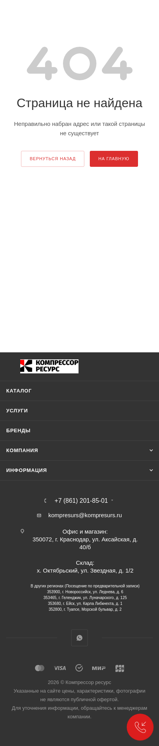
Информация (26, 470)
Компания (22, 450)
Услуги (17, 411)
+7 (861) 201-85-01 (81, 501)
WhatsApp (79, 637)
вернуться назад (52, 158)
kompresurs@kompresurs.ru (85, 515)
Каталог (19, 391)
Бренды (18, 430)
